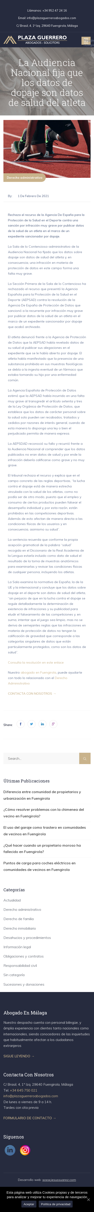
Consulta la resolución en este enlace (36, 662)
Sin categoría (14, 975)
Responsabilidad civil (20, 965)
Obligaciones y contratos (23, 956)
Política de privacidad (55, 1204)
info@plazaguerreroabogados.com (51, 18)
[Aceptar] (88, 1199)
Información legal (17, 947)
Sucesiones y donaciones (23, 984)
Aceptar (29, 1204)
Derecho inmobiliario (19, 928)
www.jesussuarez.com (59, 1180)
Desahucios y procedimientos (27, 937)
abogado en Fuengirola (38, 672)
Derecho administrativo (24, 177)
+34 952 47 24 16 (54, 10)
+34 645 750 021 (23, 1090)
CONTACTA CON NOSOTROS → (32, 694)
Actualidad (12, 900)
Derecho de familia (18, 918)
